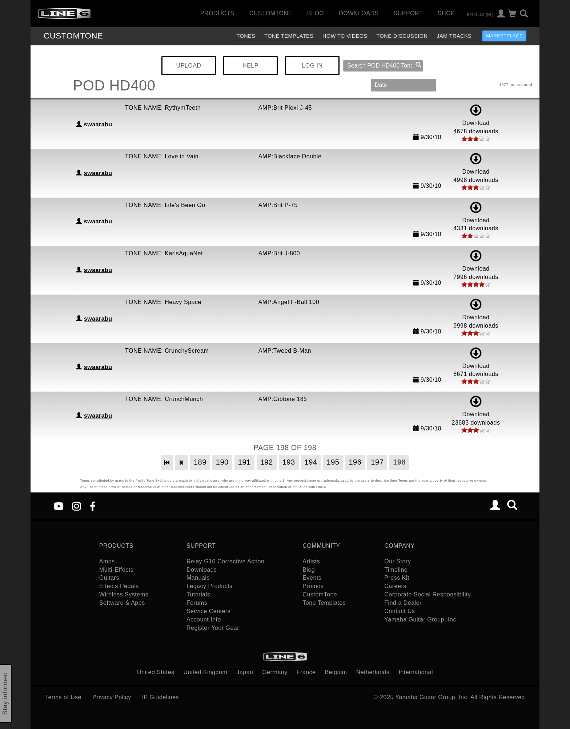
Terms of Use (63, 697)
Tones (245, 36)
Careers (395, 586)
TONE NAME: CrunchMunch (164, 399)
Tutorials (198, 594)
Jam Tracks (454, 36)
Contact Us (399, 611)
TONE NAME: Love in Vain (161, 156)
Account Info (203, 619)
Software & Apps (122, 603)
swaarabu (98, 124)
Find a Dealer (403, 603)
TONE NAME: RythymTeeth (163, 108)
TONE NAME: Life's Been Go (165, 205)
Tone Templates (288, 36)
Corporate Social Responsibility (427, 594)
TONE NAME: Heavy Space (163, 302)
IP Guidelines (160, 697)
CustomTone (270, 13)
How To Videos (345, 36)
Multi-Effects (116, 570)
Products (217, 13)
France (306, 672)
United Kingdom (206, 672)
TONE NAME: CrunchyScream (167, 351)
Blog (315, 13)
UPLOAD (188, 65)
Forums (196, 603)
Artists (311, 561)
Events (311, 578)
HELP (250, 65)
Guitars (109, 578)
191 (244, 462)
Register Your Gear (212, 628)
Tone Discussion (402, 36)
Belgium (336, 672)
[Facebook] (92, 506)
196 (355, 462)
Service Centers (208, 611)
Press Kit (396, 578)
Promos (313, 586)
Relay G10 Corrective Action (225, 561)
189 (200, 462)
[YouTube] (59, 506)
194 (311, 462)
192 (266, 462)
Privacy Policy (111, 697)
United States (155, 672)
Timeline (396, 570)
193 (288, 462)
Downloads (358, 13)
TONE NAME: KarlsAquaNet (164, 253)
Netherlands (373, 672)
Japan (244, 672)
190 (222, 462)
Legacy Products (209, 586)
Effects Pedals (119, 586)
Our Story (397, 561)
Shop (446, 13)
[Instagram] (76, 506)
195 (333, 462)
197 (377, 462)
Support (408, 13)
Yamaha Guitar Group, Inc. (421, 619)
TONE (73, 35)
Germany (274, 672)
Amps (107, 561)
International (415, 672)
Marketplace (504, 36)
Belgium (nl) (480, 14)
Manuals (198, 578)
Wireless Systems (123, 594)
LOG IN (312, 65)
